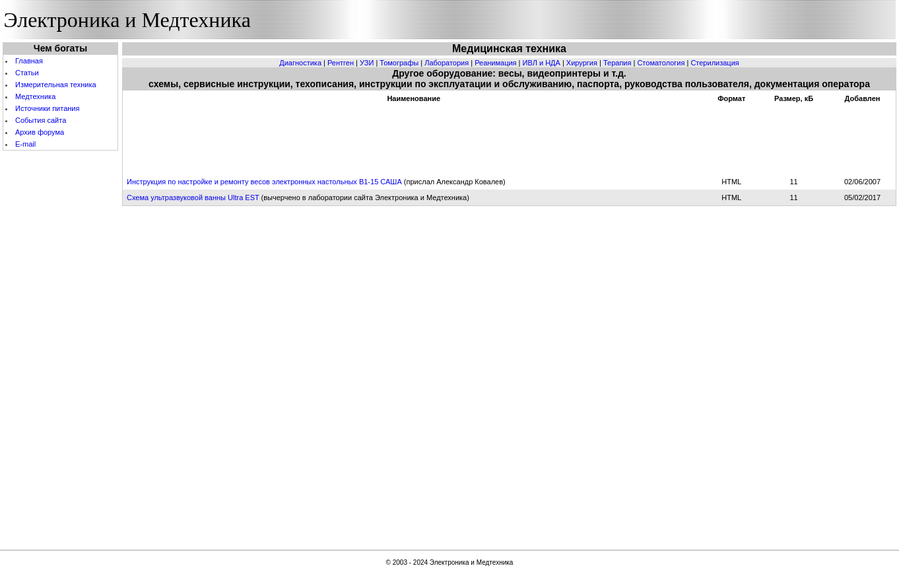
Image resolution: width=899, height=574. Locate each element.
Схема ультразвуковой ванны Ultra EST (193, 197)
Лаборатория (446, 63)
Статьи (27, 73)
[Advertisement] (61, 349)
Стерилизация (714, 63)
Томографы (399, 63)
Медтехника (35, 96)
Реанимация (495, 63)
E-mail (25, 144)
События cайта (40, 120)
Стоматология (660, 63)
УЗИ (367, 63)
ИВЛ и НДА (541, 63)
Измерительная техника (55, 85)
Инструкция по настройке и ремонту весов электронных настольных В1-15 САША (264, 182)
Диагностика (300, 63)
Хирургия (581, 63)
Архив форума (39, 132)
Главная (29, 61)
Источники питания (47, 108)
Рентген (340, 63)
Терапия (617, 63)
